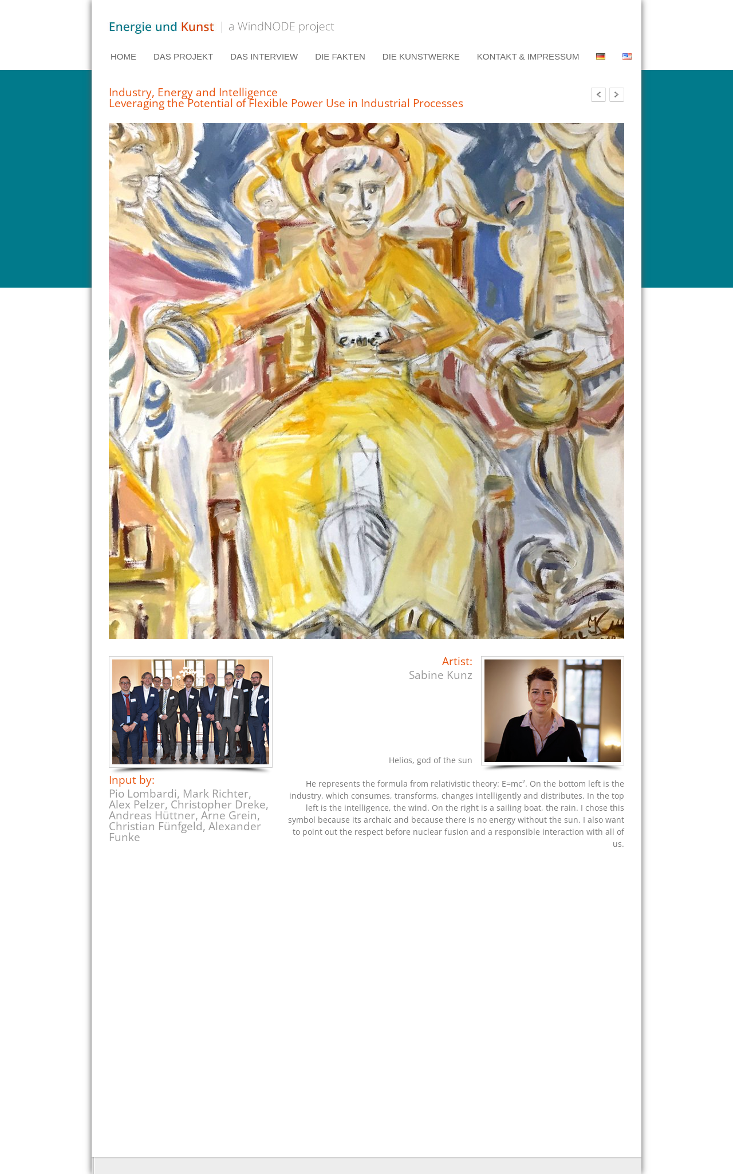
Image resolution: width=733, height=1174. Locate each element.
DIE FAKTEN (340, 56)
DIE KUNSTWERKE (421, 56)
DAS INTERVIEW (264, 56)
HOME (123, 56)
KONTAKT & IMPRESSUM (528, 56)
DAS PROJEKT (183, 56)
